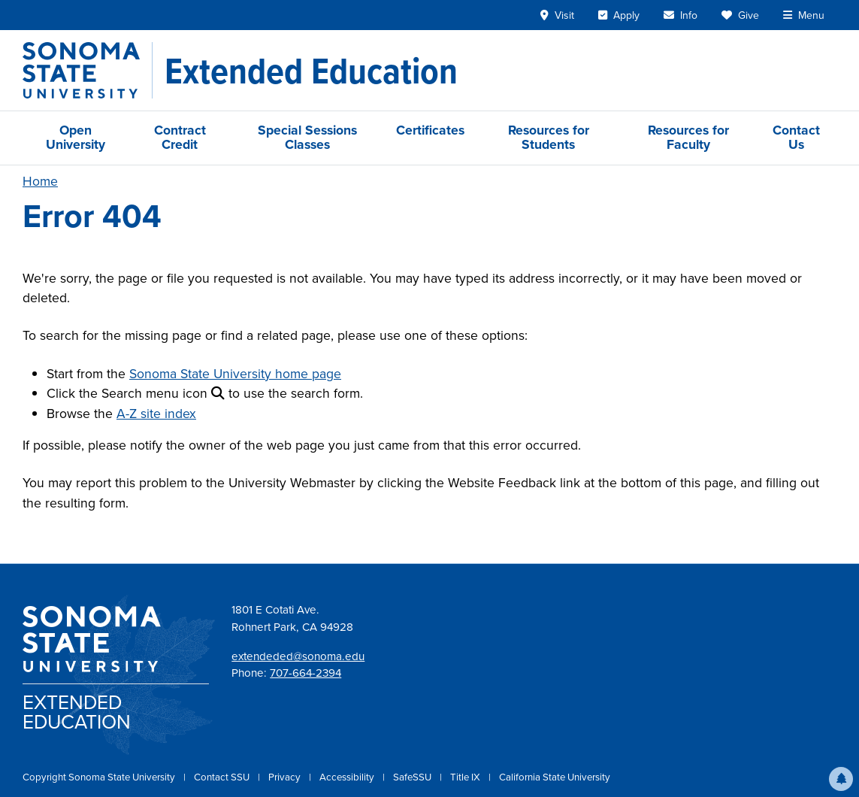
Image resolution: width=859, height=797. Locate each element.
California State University (554, 777)
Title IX (466, 777)
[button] (841, 779)
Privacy (285, 777)
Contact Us (796, 137)
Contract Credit (180, 137)
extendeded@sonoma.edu (297, 656)
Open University (75, 137)
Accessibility (348, 777)
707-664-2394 (305, 673)
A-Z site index (156, 413)
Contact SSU (223, 777)
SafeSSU (413, 777)
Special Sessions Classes (307, 137)
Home (40, 181)
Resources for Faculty (688, 137)
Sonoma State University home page (235, 373)
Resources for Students (548, 137)
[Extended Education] (311, 70)
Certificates (430, 130)
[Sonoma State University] (88, 70)
